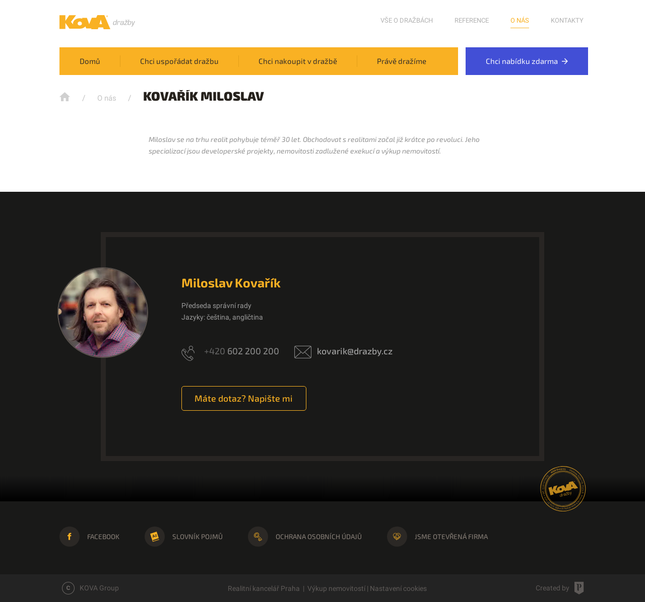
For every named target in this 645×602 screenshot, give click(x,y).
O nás (519, 20)
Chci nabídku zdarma (527, 60)
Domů (90, 60)
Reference (472, 20)
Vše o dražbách (406, 20)
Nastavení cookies (398, 588)
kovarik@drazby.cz (355, 350)
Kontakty (567, 20)
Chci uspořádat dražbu (179, 60)
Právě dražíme (401, 60)
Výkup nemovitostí (336, 588)
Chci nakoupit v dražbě (298, 60)
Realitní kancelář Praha (264, 588)
